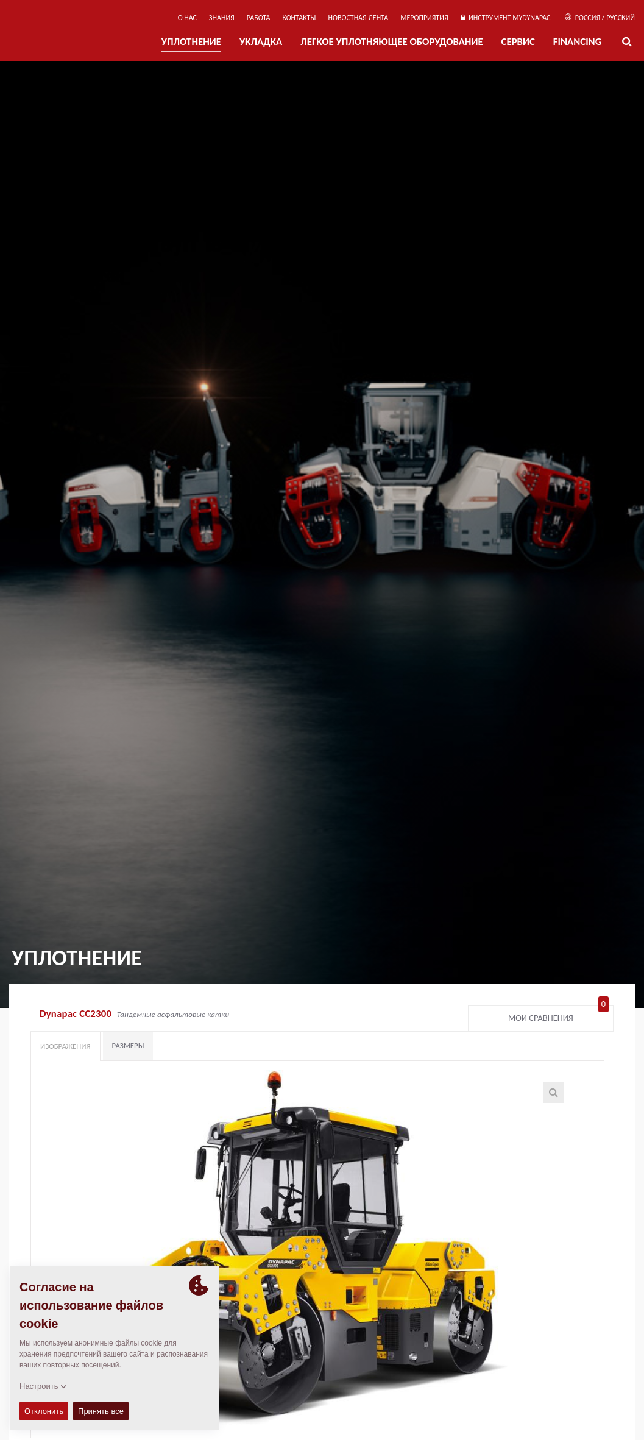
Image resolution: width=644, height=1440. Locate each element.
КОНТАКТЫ (299, 17)
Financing (577, 41)
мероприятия (424, 17)
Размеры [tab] (128, 1045)
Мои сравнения (558, 1015)
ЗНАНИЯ (222, 17)
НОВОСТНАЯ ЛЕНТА (358, 17)
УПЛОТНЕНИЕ (191, 41)
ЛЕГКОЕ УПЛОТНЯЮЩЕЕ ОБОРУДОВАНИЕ (391, 41)
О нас (187, 17)
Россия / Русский (600, 17)
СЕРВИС (518, 41)
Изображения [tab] (65, 1046)
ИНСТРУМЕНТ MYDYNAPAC (506, 17)
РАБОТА (259, 17)
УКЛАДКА (260, 41)
